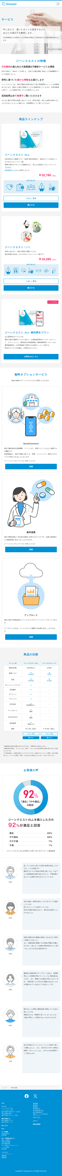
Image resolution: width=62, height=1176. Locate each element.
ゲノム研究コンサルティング (10, 1145)
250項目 (31, 679)
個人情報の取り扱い (38, 1110)
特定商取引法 (36, 1108)
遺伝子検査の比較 (6, 1113)
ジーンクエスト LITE (7, 1110)
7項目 (49, 673)
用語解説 (35, 1105)
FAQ (3, 1128)
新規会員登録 (36, 1124)
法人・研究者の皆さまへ (8, 1138)
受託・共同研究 (6, 1140)
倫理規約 (35, 1107)
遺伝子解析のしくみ (7, 1120)
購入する (31, 205)
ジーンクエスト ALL (7, 1108)
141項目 (31, 673)
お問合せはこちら (31, 356)
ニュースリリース (6, 1154)
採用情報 (35, 1103)
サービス (4, 1106)
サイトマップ (36, 1116)
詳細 (31, 466)
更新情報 (4, 1157)
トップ (4, 1087)
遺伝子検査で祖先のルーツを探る (11, 1111)
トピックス (5, 1152)
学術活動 (4, 1149)
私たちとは (5, 1125)
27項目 (49, 679)
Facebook (27, 1096)
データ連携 (5, 1132)
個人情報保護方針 (38, 1112)
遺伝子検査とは (6, 1118)
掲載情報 (4, 1156)
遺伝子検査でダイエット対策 (10, 1115)
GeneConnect (5, 1133)
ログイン (35, 1121)
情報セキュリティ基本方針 (40, 1114)
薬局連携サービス (11, 170)
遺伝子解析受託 (6, 1143)
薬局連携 (4, 1135)
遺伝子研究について (7, 1122)
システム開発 (5, 1147)
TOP (3, 1103)
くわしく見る (31, 198)
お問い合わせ (36, 1117)
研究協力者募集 (6, 1142)
